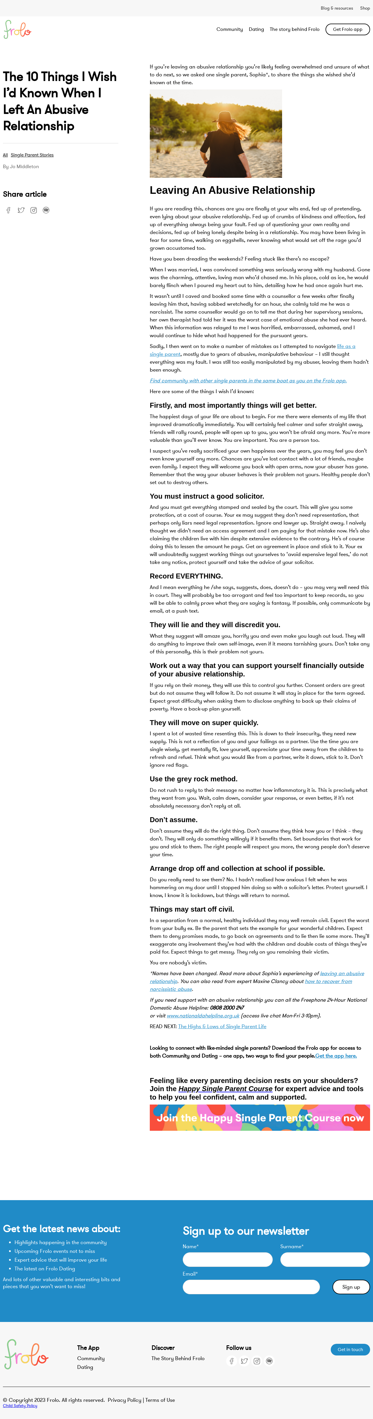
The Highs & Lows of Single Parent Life (222, 1026)
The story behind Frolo (295, 29)
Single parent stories (32, 155)
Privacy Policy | (126, 1400)
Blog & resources (337, 8)
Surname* (292, 1246)
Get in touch (350, 1349)
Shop (365, 8)
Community (230, 29)
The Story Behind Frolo (178, 1358)
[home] (39, 29)
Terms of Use (160, 1400)
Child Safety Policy (20, 1406)
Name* (191, 1246)
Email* (190, 1273)
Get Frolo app (348, 29)
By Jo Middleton (21, 167)
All (5, 155)
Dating (256, 29)
